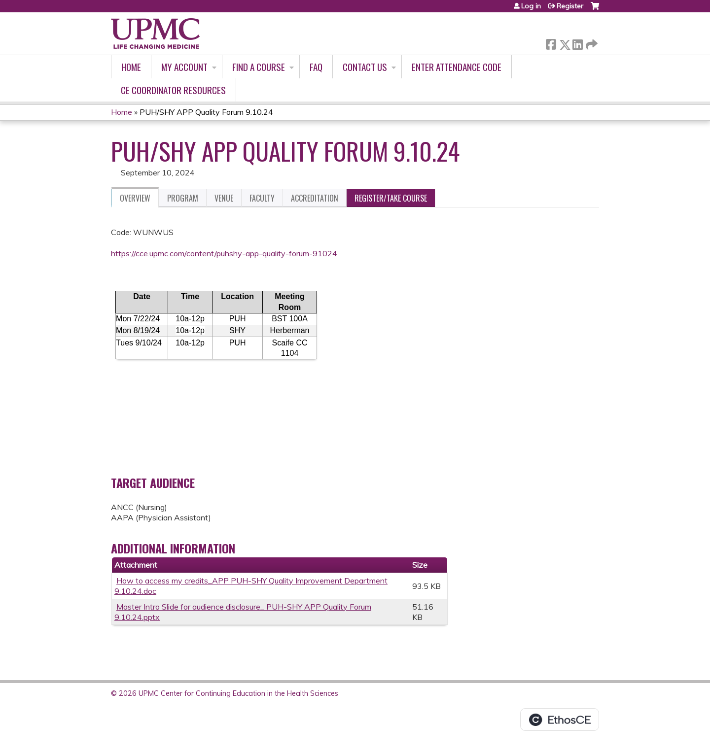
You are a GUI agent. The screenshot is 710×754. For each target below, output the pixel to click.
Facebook (551, 42)
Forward (591, 42)
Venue (223, 198)
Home (131, 67)
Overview (135, 198)
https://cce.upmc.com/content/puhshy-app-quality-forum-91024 (224, 253)
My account (184, 67)
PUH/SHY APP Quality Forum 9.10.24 (206, 112)
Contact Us (365, 67)
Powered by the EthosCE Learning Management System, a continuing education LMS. (559, 719)
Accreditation (314, 198)
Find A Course (258, 67)
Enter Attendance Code (456, 67)
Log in (531, 5)
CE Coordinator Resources (173, 90)
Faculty (262, 198)
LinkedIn (577, 42)
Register (570, 5)
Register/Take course (391, 198)
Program (182, 198)
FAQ (316, 67)
